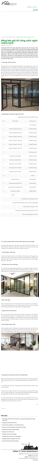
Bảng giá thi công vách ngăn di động (10, 429)
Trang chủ (3, 37)
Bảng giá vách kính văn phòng (9, 434)
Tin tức (35, 10)
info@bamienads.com (33, 457)
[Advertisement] (19, 25)
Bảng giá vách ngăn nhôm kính (9, 422)
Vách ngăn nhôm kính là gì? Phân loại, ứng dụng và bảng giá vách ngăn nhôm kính (18, 419)
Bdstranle (35, 460)
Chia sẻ (3, 408)
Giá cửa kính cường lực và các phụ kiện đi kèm (13, 425)
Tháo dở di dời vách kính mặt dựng (10, 441)
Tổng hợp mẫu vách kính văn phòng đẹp (11, 436)
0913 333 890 (34, 7)
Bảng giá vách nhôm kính (8, 431)
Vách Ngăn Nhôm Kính (11, 37)
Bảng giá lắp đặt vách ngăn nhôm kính (11, 438)
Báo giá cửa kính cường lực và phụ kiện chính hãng (14, 427)
